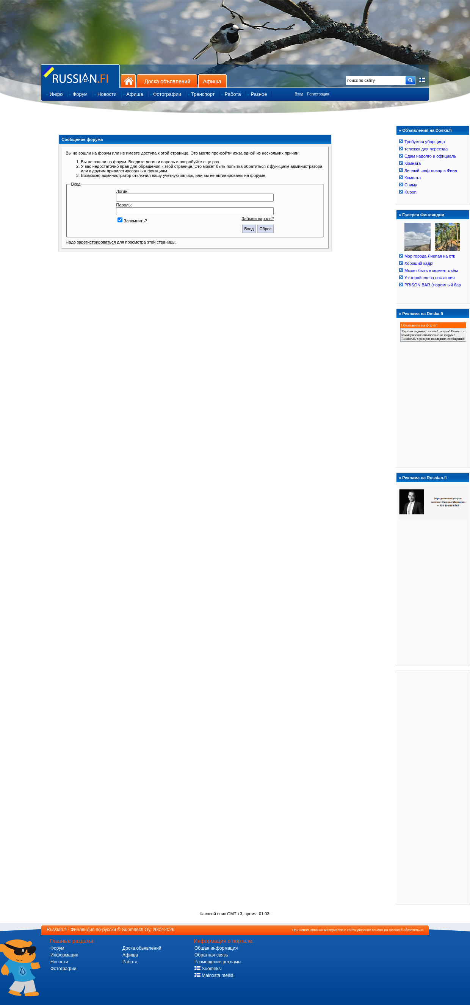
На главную (128, 81)
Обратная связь (211, 955)
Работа (130, 961)
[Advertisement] (433, 787)
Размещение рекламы (217, 961)
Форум (57, 948)
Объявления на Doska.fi (427, 130)
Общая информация (216, 948)
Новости (59, 961)
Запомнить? (132, 221)
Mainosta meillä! (214, 975)
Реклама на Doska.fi (422, 313)
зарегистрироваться (96, 242)
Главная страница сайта (80, 76)
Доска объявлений (167, 81)
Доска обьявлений (141, 948)
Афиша (212, 81)
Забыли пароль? (258, 218)
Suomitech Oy (136, 929)
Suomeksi (208, 968)
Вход (299, 94)
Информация (64, 955)
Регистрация (318, 94)
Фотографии (63, 968)
